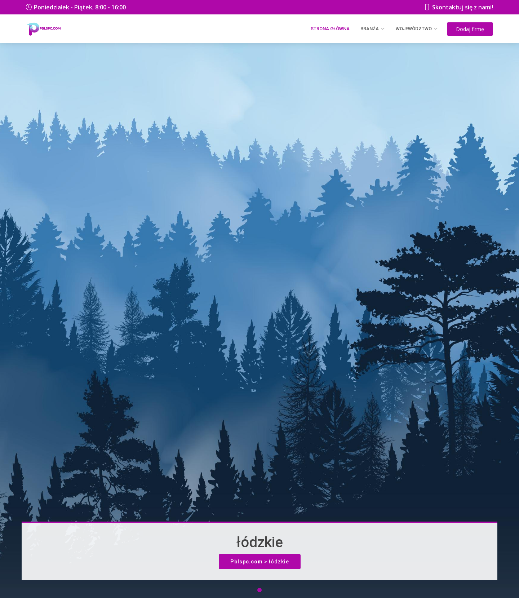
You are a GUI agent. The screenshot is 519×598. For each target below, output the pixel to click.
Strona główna (330, 28)
